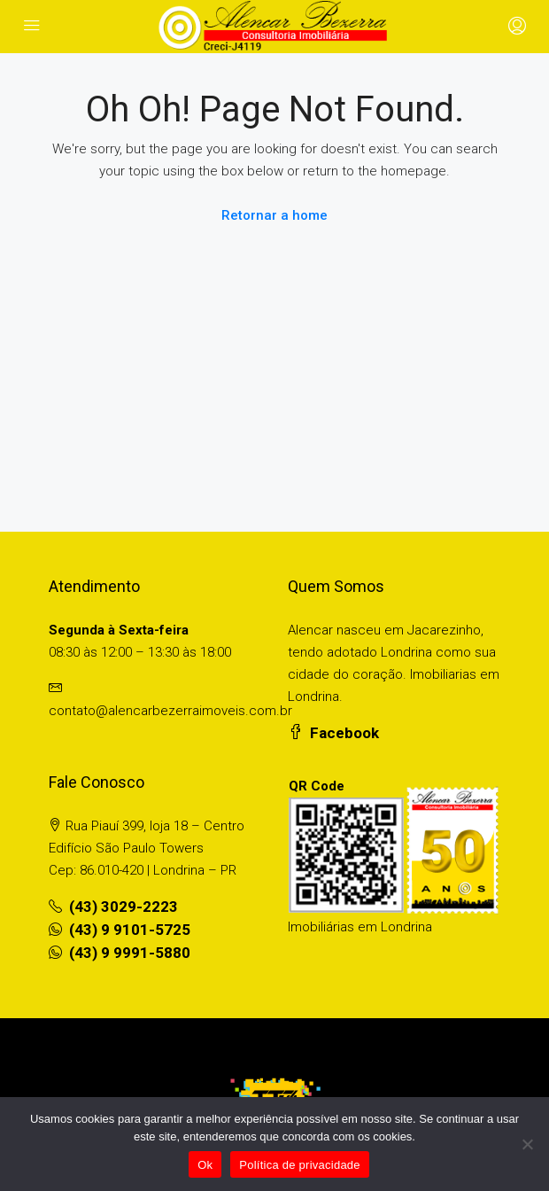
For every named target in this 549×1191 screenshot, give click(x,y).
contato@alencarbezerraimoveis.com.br (170, 711)
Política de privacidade (299, 1165)
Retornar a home (274, 215)
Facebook (333, 733)
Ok (205, 1165)
